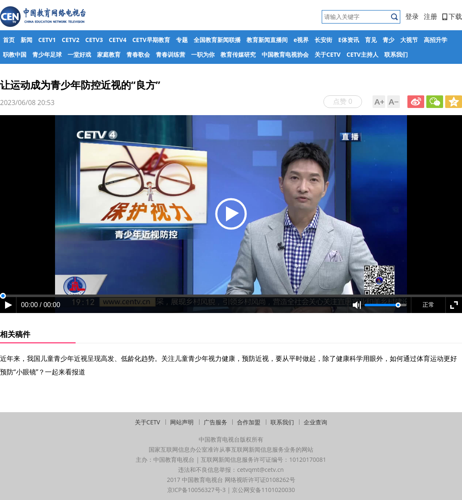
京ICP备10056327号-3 (196, 490)
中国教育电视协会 (285, 54)
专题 (182, 40)
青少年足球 (47, 54)
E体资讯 (348, 40)
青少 (388, 40)
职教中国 (14, 54)
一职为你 (203, 54)
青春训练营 (170, 54)
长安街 (323, 40)
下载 (452, 16)
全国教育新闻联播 (217, 40)
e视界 (301, 40)
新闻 (26, 40)
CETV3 (94, 40)
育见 (371, 40)
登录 (412, 16)
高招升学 (435, 40)
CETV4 (117, 40)
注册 (430, 16)
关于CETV (328, 54)
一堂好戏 (79, 54)
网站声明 (182, 422)
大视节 (409, 40)
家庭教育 (109, 54)
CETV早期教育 (151, 40)
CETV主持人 (362, 54)
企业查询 (315, 422)
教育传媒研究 (238, 54)
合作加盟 (248, 422)
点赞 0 (342, 101)
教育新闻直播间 (267, 40)
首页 (9, 40)
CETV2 (70, 40)
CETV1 (47, 40)
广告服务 (215, 422)
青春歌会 (138, 54)
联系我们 (396, 54)
